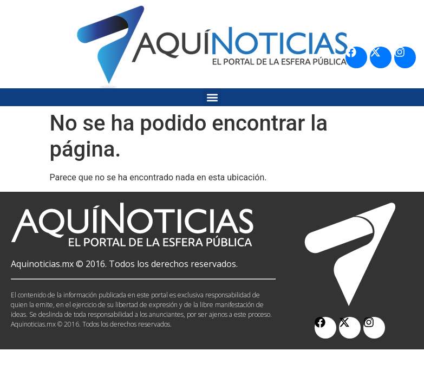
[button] (212, 97)
